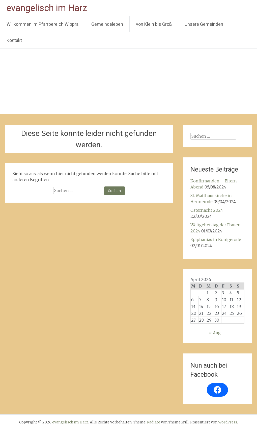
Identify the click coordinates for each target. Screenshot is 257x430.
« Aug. (215, 332)
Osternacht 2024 (206, 210)
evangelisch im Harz (46, 8)
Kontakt (14, 40)
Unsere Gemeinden (204, 24)
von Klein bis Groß (154, 24)
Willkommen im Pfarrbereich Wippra (42, 24)
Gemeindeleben (107, 24)
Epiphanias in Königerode (215, 239)
